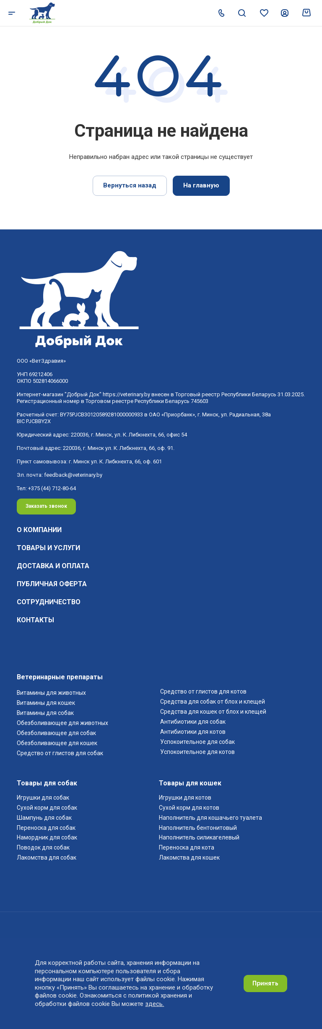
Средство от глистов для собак (60, 753)
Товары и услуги (48, 548)
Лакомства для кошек (189, 857)
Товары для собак (47, 783)
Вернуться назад (129, 185)
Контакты (35, 620)
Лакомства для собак (46, 857)
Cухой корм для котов (189, 807)
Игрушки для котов (185, 797)
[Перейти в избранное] (263, 12)
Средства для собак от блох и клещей (212, 701)
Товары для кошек (190, 783)
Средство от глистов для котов (203, 691)
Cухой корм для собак (47, 807)
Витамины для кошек (46, 702)
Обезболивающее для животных (62, 723)
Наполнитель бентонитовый (198, 827)
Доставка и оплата (53, 566)
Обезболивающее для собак (56, 733)
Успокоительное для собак (197, 741)
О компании (39, 530)
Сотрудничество (48, 602)
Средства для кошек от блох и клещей (213, 711)
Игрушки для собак (43, 797)
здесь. (154, 1004)
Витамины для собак (45, 712)
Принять (265, 983)
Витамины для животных (51, 692)
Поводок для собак (43, 847)
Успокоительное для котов (197, 751)
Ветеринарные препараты (60, 677)
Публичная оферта (52, 584)
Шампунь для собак (44, 817)
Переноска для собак (46, 827)
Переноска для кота (186, 847)
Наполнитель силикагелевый (199, 837)
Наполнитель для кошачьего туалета (210, 817)
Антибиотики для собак (193, 721)
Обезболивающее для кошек (57, 743)
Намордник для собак (47, 837)
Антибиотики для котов (193, 731)
